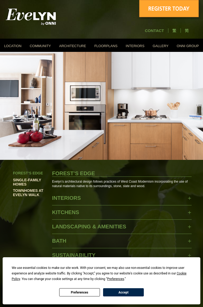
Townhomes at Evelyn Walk (28, 192)
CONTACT (154, 30)
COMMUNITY (40, 46)
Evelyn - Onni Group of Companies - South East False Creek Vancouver (41, 16)
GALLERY (161, 46)
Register (169, 9)
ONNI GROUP (188, 46)
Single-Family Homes (27, 182)
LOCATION (13, 46)
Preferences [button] (115, 279)
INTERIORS (135, 46)
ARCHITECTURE (72, 46)
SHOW (189, 198)
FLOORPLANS (105, 46)
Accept (123, 292)
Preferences (79, 292)
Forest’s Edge (28, 173)
